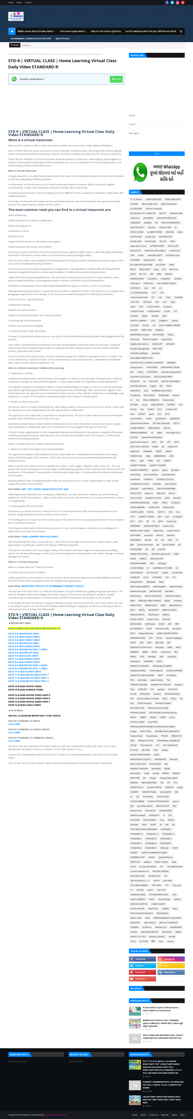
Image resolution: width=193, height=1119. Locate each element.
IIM (148, 521)
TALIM (133, 866)
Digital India (167, 339)
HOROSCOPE (168, 507)
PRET (132, 740)
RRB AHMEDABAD (149, 782)
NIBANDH (134, 652)
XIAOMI (172, 936)
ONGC (159, 661)
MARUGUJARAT (159, 586)
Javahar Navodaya (145, 544)
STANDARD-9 (151, 848)
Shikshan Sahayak (137, 815)
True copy (176, 885)
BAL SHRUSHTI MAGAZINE (141, 264)
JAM (132, 544)
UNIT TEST (161, 890)
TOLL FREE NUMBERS (139, 885)
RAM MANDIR (160, 759)
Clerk (173, 302)
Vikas (147, 918)
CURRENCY (163, 320)
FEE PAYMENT (149, 395)
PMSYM (153, 717)
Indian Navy (158, 530)
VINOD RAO (135, 922)
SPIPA (144, 824)
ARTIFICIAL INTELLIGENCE (155, 250)
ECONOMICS (152, 372)
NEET (149, 642)
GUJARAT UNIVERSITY (139, 470)
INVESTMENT (135, 540)
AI (175, 227)
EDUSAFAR (134, 381)
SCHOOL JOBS (163, 796)
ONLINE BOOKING (138, 670)
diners (174, 1115)
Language (162, 563)
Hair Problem (170, 484)
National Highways (174, 638)
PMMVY (143, 717)
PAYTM (133, 694)
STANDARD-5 (136, 843)
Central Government (139, 297)
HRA (170, 512)
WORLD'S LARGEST (157, 936)
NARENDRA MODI (137, 638)
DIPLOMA (170, 344)
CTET (153, 320)
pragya (133, 731)
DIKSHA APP (157, 344)
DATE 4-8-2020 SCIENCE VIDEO (24, 636)
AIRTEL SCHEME (136, 232)
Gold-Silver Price (173, 432)
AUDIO (141, 255)
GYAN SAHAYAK (168, 474)
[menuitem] (12, 31)
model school (153, 619)
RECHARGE (156, 768)
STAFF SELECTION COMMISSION (143, 829)
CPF (175, 311)
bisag (156, 269)
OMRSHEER (148, 661)
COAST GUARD (153, 306)
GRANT (159, 451)
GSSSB (150, 460)
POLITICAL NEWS (137, 722)
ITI (177, 540)
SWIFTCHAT (135, 862)
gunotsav (175, 470)
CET (153, 297)
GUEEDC (167, 460)
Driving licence (136, 367)
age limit (151, 227)
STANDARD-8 (136, 848)
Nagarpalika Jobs (146, 633)
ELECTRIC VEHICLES (138, 386)
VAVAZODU (153, 908)
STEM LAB (164, 848)
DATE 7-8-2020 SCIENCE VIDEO (24, 658)
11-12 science (136, 199)
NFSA (178, 647)
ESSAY (168, 386)
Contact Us (153, 1115)
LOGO (146, 577)
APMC (172, 241)
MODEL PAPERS (136, 619)
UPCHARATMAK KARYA (158, 894)
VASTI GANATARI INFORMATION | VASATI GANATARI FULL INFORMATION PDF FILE (163, 1037)
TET (165, 876)
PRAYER (164, 736)
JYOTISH (161, 549)
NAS (150, 638)
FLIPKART (171, 404)
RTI (168, 782)
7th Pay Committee (154, 208)
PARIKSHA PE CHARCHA (161, 684)
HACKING (157, 484)
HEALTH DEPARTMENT (166, 488)
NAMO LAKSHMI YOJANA (167, 633)
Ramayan (174, 759)
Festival (176, 395)
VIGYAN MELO (162, 913)
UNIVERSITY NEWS (137, 894)
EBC (132, 372)
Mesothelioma (175, 605)
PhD (132, 703)
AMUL (179, 232)
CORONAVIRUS (153, 311)
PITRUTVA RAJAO (145, 703)
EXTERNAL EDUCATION (161, 390)
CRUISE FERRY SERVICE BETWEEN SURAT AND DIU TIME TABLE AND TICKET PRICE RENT (162, 1099)
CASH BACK (135, 288)
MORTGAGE (150, 624)
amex (182, 1115)
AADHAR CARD (176, 213)
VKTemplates (23, 1115)
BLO (164, 269)
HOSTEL (150, 512)
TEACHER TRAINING (160, 871)
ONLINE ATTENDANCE (139, 666)
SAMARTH (169, 787)
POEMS (163, 717)
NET (169, 642)
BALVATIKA (160, 264)
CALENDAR (165, 278)
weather (133, 932)
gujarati (155, 470)
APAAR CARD (135, 241)
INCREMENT (135, 526)
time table (167, 880)
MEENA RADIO (151, 605)
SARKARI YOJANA (149, 792)
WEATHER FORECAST (149, 932)
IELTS (132, 521)
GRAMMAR (147, 451)
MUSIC (149, 628)
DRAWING (171, 362)
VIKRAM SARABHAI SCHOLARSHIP (167, 918)
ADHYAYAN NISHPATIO (166, 218)
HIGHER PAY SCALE (153, 498)
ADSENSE (147, 222)
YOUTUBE (143, 941)
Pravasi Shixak (136, 736)
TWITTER (140, 890)
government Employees (152, 437)
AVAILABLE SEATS (155, 255)
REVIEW (166, 773)
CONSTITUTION (137, 311)
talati (174, 862)
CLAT (164, 302)
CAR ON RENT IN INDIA (166, 283)
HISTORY (177, 498)
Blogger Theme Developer (55, 1115)
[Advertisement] (66, 106)
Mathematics (135, 596)
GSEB (148, 456)
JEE (158, 544)
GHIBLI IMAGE (154, 428)
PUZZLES (134, 750)
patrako (161, 689)
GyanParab (135, 479)
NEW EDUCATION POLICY (141, 647)
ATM (132, 255)
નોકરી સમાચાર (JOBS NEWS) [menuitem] (72, 31)
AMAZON (170, 232)
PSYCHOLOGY (146, 745)
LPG (167, 577)
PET (131, 698)
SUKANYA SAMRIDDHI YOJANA (154, 852)
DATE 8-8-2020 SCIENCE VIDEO (24, 662)
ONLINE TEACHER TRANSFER (142, 675)
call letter (178, 278)
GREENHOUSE (136, 456)
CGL (160, 297)
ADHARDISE (148, 218)
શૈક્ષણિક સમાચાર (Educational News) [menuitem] (35, 31)
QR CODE (146, 750)
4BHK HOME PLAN (168, 204)
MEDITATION (135, 605)
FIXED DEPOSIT (157, 404)
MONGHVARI (135, 624)
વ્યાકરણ (170, 941)
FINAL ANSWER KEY (151, 400)
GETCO (176, 423)
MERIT (163, 605)
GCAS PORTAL (136, 418)
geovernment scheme (139, 423)
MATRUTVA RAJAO (173, 596)
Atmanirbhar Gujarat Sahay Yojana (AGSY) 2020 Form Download (160, 1009)
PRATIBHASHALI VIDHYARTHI (167, 731)
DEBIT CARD (147, 330)
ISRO (170, 540)
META (132, 610)
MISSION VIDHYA (137, 614)
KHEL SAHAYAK (156, 558)
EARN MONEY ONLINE (170, 367)
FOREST (151, 409)
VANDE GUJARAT (158, 904)
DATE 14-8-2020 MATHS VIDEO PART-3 (29, 695)
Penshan (157, 694)
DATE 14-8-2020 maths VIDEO (24, 705)
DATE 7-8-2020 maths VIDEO (23, 655)
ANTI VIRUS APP (165, 236)
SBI (176, 792)
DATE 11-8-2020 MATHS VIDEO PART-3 (28, 681)
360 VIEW (134, 204)
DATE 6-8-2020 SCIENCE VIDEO (24, 646)
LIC (177, 568)
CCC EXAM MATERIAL (139, 292)
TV (131, 890)
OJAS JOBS (171, 656)
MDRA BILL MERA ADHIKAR (150, 600)
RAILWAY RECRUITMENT (140, 754)
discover (165, 1115)
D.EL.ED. (145, 325)
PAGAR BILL (171, 675)
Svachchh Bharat (166, 857)
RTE (162, 782)
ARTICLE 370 (135, 250)
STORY (175, 848)
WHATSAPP (167, 932)
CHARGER (178, 297)
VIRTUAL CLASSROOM (24, 54)
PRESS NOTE (176, 736)
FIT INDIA (134, 404)
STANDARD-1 (166, 829)
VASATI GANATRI (137, 908)
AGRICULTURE (165, 227)
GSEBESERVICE (160, 456)
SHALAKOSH (150, 810)
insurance (148, 535)
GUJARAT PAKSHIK (138, 465)
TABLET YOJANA (161, 862)
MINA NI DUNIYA (170, 610)
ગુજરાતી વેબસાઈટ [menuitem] (62, 38)
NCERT (133, 642)
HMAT (155, 502)
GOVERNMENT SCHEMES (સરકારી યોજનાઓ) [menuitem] (31, 38)
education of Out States (140, 376)
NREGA (133, 656)
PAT (152, 689)
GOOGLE (134, 437)
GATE (167, 414)
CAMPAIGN (148, 283)
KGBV (176, 554)
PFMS (165, 698)
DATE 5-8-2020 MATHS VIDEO (23, 643)
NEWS (169, 647)
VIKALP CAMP (136, 918)
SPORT (153, 824)
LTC (174, 577)
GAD (132, 414)
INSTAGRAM (135, 535)
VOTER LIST (147, 927)
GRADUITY (134, 451)
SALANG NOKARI (154, 787)
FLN (180, 404)
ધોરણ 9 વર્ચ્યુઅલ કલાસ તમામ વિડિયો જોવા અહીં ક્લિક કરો (34, 628)
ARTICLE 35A (173, 246)
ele (144, 381)
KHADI (133, 558)
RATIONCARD (155, 764)
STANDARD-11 (152, 834)
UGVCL (150, 890)
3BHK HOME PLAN (149, 204)
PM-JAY (133, 717)
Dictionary (134, 339)
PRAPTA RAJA (145, 731)
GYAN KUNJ (135, 474)
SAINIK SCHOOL (137, 787)
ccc (160, 288)
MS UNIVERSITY (136, 628)
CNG (141, 306)
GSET (171, 456)
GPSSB (155, 446)
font (142, 409)
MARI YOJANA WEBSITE (139, 586)
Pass (132, 689)
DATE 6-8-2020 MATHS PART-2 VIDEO (27, 649)
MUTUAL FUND (162, 628)
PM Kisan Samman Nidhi (158, 708)
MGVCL (142, 610)
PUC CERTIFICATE (170, 745)
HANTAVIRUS (147, 488)
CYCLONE (134, 325)
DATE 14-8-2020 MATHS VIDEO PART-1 (29, 701)
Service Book (135, 810)
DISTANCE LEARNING (139, 353)
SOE (170, 815)
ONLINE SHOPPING (174, 670)
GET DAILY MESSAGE (161, 423)
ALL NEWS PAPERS (154, 232)
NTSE (142, 656)
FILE (137, 400)
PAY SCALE (172, 689)
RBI (166, 764)
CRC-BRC (134, 316)
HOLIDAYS (175, 502)
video (174, 908)
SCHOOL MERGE (137, 801)
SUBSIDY (134, 852)
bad (160, 260)
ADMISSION (135, 222)
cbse (146, 288)
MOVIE (161, 624)
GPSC (176, 442)
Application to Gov (138, 246)
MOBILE (166, 614)
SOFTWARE (135, 820)
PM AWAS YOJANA (163, 703)
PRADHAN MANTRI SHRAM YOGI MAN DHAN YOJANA (152, 726)
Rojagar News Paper (168, 778)
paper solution (156, 680)
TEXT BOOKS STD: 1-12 (140, 880)
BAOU (133, 269)
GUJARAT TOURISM (157, 465)
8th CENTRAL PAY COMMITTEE (143, 213)
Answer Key (150, 236)
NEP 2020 (159, 642)
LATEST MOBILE (136, 568)
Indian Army (168, 526)
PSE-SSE (133, 745)
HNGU (164, 502)
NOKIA (154, 652)
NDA (142, 642)
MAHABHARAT (136, 582)
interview (170, 535)
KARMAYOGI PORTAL (139, 554)
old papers (135, 661)
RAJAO (157, 754)
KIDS (152, 563)
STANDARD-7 (165, 843)
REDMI (167, 768)
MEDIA (167, 600)
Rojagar (153, 778)
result (146, 773)
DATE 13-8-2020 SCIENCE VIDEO (25, 689)
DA (154, 325)
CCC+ (154, 292)
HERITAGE (161, 493)
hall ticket (134, 488)
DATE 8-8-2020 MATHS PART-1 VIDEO (27, 668)
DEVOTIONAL (158, 334)
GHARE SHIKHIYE (137, 428)
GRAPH (169, 451)
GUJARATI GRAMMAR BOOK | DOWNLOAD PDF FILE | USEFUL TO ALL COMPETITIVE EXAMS (163, 1084)
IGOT (140, 521)
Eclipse (140, 372)
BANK (171, 264)
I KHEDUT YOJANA (146, 516)
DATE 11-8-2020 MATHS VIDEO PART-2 (28, 677)
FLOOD (133, 409)
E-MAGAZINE (152, 367)
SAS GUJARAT (165, 792)
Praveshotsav (152, 736)
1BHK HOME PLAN (153, 199)
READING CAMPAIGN (139, 768)
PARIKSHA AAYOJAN (138, 684)
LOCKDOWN (177, 572)
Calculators (152, 278)
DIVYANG (156, 353)
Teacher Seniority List (139, 871)
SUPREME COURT (137, 857)
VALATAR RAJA (164, 899)
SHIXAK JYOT (154, 815)
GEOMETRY (174, 418)
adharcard (134, 218)
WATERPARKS (176, 927)
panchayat (142, 680)
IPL (156, 540)
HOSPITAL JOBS (136, 512)
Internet (159, 535)
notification (166, 652)
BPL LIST (142, 274)
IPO (162, 540)
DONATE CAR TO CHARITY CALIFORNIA (146, 362)
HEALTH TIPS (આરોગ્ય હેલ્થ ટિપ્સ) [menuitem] (106, 31)
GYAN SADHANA (151, 474)
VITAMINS (134, 927)
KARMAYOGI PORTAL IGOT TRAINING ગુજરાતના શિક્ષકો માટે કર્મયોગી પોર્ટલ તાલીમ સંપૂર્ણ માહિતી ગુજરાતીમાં (163, 1023)
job (147, 549)
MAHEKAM (151, 582)
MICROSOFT (154, 610)
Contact (28, 2)
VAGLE (151, 899)
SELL (175, 806)
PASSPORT (142, 689)
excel (146, 390)
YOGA (133, 941)
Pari (168, 680)
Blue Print (174, 269)
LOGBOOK (134, 577)
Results (156, 773)
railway (165, 750)
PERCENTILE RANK (172, 694)
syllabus (147, 862)
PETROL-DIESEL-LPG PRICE (148, 698)
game (151, 414)
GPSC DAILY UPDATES (139, 446)
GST (158, 460)
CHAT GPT (134, 302)
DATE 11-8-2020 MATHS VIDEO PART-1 (28, 674)
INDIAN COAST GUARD (140, 530)
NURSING (152, 656)
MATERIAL (169, 591)
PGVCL (173, 698)
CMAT (132, 306)
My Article (176, 628)
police (172, 717)
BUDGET (168, 274)
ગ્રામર (160, 941)
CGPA (168, 297)
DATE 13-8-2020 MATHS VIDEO (25, 686)
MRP (177, 624)
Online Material (156, 670)
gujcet (164, 470)
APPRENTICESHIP (157, 246)
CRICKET (155, 316)
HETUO (172, 493)
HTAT (132, 516)
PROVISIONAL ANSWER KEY (168, 740)
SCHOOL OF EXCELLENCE (158, 801)
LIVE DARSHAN (136, 572)
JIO (179, 544)
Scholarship (148, 796)
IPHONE (148, 540)
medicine (178, 600)
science (175, 801)
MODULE (166, 619)
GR (163, 446)
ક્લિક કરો (116, 79)
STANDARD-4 (165, 838)
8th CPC (162, 213)
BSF (151, 274)
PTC (157, 745)
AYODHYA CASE (172, 255)
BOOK (133, 274)
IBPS (159, 516)
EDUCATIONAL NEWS (163, 376)
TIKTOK (156, 880)
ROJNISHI (134, 782)
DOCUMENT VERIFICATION (141, 358)
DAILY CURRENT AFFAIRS (169, 325)
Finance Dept (168, 400)
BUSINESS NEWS (137, 278)
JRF (153, 549)
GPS (169, 442)
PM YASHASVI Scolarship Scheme (163, 712)
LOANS (165, 572)
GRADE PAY (172, 446)
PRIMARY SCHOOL (145, 740)
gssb (142, 460)
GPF (161, 442)
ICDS (167, 516)
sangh (179, 787)
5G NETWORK (136, 208)
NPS (176, 652)
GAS (159, 414)
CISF (157, 302)
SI (164, 815)
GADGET (141, 414)
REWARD (176, 773)
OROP (160, 675)
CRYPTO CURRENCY (138, 320)
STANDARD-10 (136, 834)
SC (131, 796)
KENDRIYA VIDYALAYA (161, 554)
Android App (136, 236)
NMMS (145, 652)
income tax (171, 521)
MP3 (170, 624)
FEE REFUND (164, 395)
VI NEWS (165, 908)
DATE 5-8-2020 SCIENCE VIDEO (24, 640)
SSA (166, 824)
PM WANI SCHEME (137, 712)
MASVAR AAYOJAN (138, 591)
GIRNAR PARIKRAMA (138, 432)
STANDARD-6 (151, 843)
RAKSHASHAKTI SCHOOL (140, 759)
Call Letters (135, 283)
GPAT (154, 442)
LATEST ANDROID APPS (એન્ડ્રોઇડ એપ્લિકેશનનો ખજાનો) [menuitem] (150, 31)
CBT (153, 288)
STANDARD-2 (136, 838)
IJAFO (160, 521)
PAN (132, 680)
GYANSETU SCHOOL (165, 479)
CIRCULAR (147, 302)
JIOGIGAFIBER (136, 549)
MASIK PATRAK (176, 586)
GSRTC (133, 460)
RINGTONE (134, 778)
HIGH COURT (136, 498)
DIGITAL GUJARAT (150, 339)
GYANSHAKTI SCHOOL (139, 484)
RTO (175, 782)
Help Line (149, 493)
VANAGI (177, 899)
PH (181, 698)
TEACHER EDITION (174, 866)
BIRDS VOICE (144, 269)
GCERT (149, 418)
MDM (132, 600)
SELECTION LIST (162, 806)
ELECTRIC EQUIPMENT (170, 381)
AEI (156, 222)
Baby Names (149, 260)
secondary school (144, 806)
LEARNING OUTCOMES (162, 568)
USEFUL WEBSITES (137, 899)
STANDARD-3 (151, 838)
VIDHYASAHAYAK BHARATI (141, 913)
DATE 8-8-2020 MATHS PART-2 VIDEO (27, 665)
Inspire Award (173, 530)
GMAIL (159, 432)
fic (131, 400)
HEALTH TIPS (135, 493)
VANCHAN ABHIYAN (138, 904)
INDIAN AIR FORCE (151, 526)
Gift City (166, 428)
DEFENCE (159, 330)
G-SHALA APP (171, 409)
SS (161, 824)
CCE (161, 292)
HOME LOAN (154, 507)
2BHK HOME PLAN (172, 199)
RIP (144, 778)
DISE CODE (157, 348)
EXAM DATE (135, 390)
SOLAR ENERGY (149, 820)
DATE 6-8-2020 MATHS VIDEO (23, 652)
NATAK (159, 638)
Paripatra (178, 684)
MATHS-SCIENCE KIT (153, 596)
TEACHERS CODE (137, 876)
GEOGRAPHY (160, 418)
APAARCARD (150, 241)
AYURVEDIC (135, 260)
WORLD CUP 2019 (138, 936)
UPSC (174, 894)
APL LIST (163, 241)
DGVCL (171, 334)
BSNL (159, 274)
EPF (161, 386)
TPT (166, 885)
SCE (137, 796)
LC (148, 568)
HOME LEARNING (137, 507)
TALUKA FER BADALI (147, 866)
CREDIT (145, 316)
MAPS (161, 582)
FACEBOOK (135, 395)
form (160, 409)
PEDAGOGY (145, 694)
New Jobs (160, 647)
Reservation (135, 773)
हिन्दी (153, 941)
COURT (167, 311)
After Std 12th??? (137, 227)
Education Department (171, 372)
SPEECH (171, 820)
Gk (152, 432)
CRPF (164, 316)
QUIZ (155, 750)
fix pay (144, 404)
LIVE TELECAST (152, 572)
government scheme (139, 442)
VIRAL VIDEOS (149, 922)
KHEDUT (143, 558)
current (175, 320)
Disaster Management (139, 348)
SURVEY (152, 857)
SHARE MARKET (165, 810)
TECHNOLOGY (154, 876)
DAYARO (134, 330)
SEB (131, 806)
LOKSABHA (157, 577)
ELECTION (153, 381)
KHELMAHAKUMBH (138, 563)
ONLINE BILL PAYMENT (162, 666)
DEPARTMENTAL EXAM (139, 334)
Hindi (167, 498)
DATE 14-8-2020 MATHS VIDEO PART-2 (29, 698)
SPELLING (134, 824)
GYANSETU (148, 479)
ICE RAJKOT (177, 516)
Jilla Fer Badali (169, 544)
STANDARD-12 (168, 834)
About (19, 2)
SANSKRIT (134, 792)
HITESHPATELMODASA (139, 502)
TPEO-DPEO (156, 885)
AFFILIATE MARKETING (170, 222)
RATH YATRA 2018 (138, 764)
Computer (167, 306)
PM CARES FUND (137, 708)
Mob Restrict (153, 614)
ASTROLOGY (174, 250)
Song (162, 820)
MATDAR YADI (155, 591)
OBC (162, 656)
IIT (154, 521)
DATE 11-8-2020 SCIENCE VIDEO (24, 671)
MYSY (132, 633)
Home (11, 2)
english (153, 386)
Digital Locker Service (139, 344)
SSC (173, 824)
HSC (178, 512)
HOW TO (161, 512)
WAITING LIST (161, 927)
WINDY (178, 932)
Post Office (153, 722)
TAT (161, 866)
